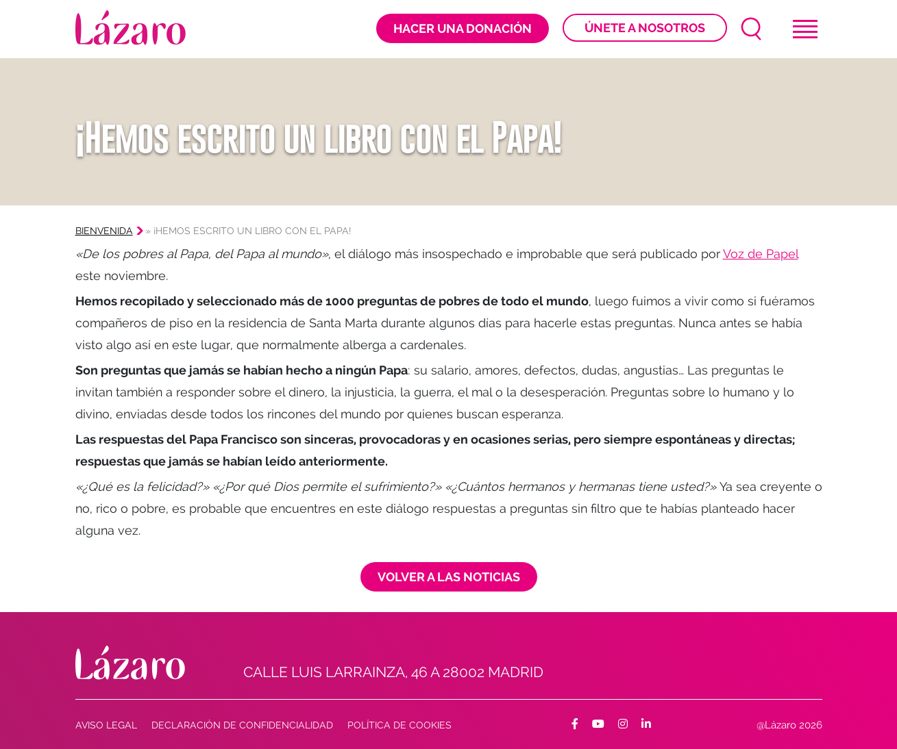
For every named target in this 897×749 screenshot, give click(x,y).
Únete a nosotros (645, 28)
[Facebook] (575, 724)
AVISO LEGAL (106, 725)
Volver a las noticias (449, 577)
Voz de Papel (760, 253)
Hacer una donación (462, 28)
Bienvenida (104, 230)
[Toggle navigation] (805, 29)
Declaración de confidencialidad (242, 725)
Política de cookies (399, 725)
